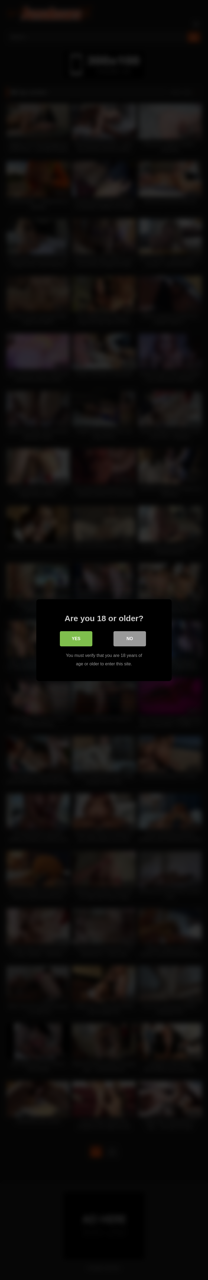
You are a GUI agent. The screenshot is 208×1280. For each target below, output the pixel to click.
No (129, 638)
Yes (76, 638)
